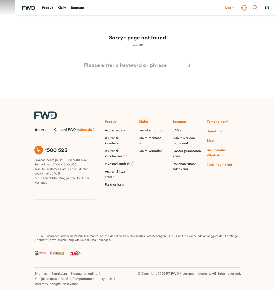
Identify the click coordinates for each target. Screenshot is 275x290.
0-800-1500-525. (75, 160)
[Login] (230, 7)
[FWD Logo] (28, 8)
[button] (47, 8)
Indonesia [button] (84, 129)
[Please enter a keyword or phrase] (134, 65)
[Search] (188, 65)
